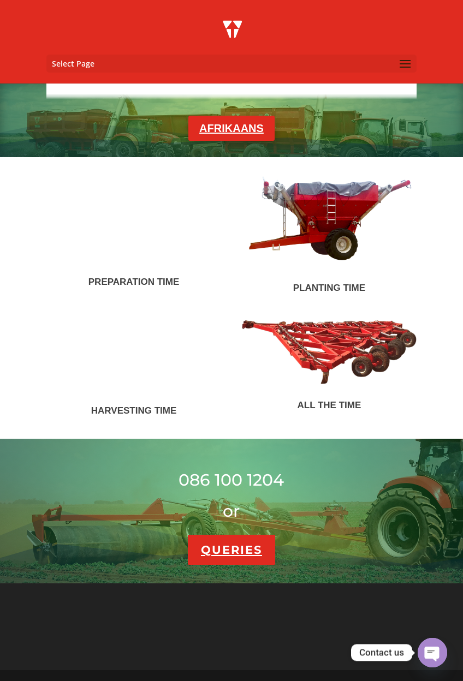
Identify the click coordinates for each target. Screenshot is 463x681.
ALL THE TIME (329, 405)
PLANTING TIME (329, 288)
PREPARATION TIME (134, 282)
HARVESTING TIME (133, 410)
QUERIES (231, 550)
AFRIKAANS (231, 128)
